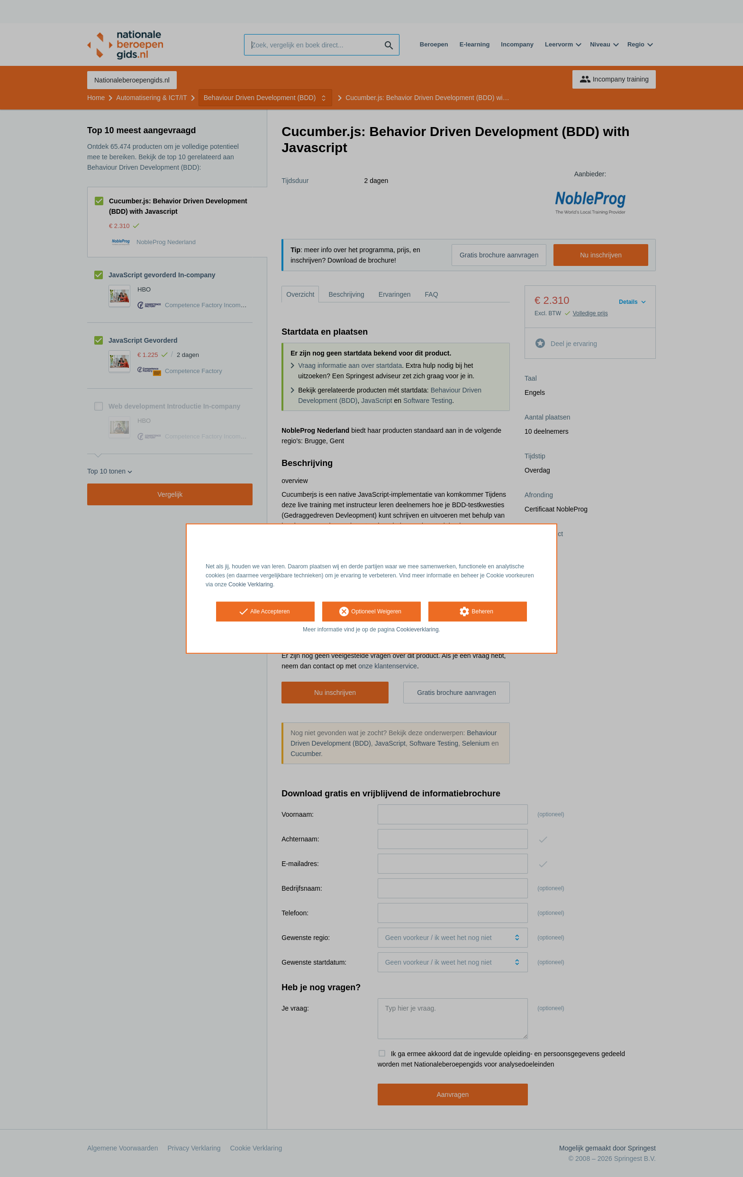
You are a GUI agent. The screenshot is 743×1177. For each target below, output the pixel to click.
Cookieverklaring (417, 630)
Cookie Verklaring (250, 584)
